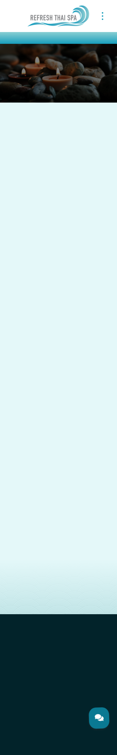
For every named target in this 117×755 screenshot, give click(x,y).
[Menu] (102, 15)
